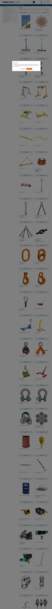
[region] (26, 66)
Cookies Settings (23, 68)
